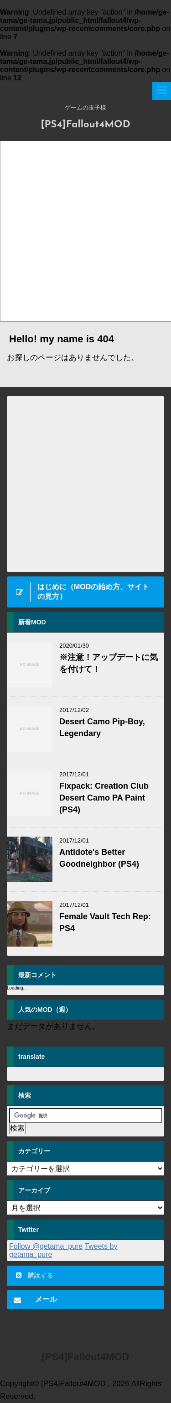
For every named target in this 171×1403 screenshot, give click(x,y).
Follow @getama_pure (46, 1246)
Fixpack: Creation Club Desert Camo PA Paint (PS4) (104, 797)
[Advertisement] (85, 231)
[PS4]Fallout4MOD (85, 125)
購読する (34, 1275)
